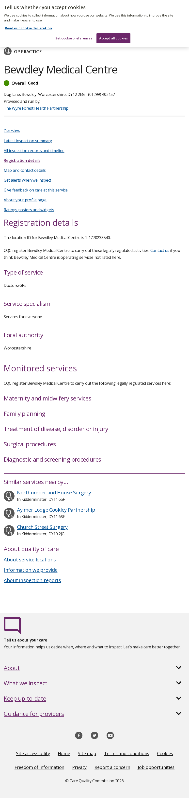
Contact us (159, 250)
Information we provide (30, 570)
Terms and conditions (126, 753)
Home (64, 753)
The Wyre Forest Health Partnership (36, 108)
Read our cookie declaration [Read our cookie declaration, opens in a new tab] (28, 23)
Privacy (79, 767)
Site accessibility (33, 753)
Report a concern (112, 767)
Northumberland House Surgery (54, 492)
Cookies (165, 753)
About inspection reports (32, 580)
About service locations (30, 559)
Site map (87, 753)
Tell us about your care (25, 640)
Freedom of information (39, 767)
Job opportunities (156, 767)
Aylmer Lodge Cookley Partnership (56, 509)
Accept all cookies (113, 33)
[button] (94, 83)
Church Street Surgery (42, 527)
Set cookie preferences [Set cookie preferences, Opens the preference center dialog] (73, 33)
